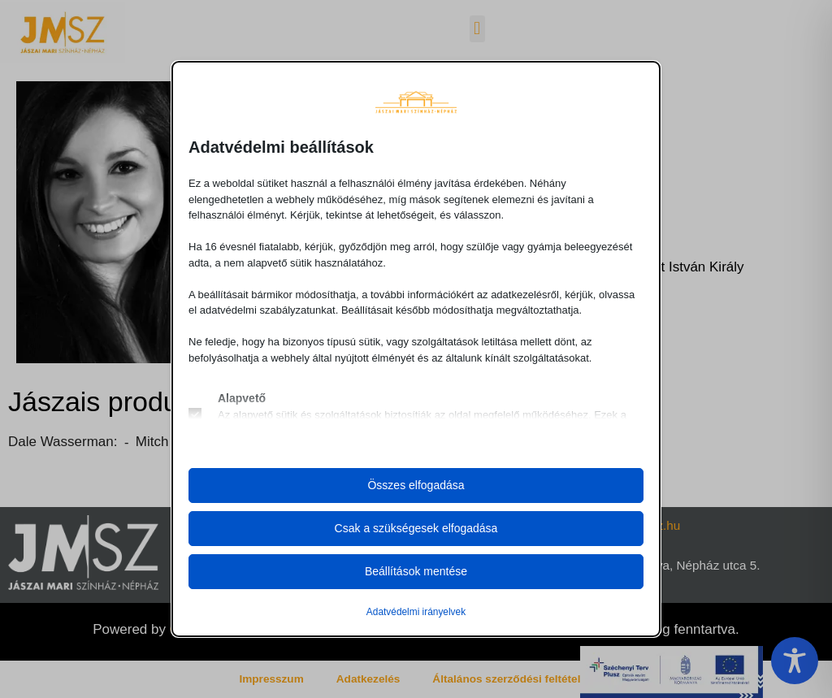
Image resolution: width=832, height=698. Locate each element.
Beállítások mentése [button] (416, 571)
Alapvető (242, 398)
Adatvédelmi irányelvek (416, 612)
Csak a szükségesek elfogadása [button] (416, 528)
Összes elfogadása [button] (415, 485)
